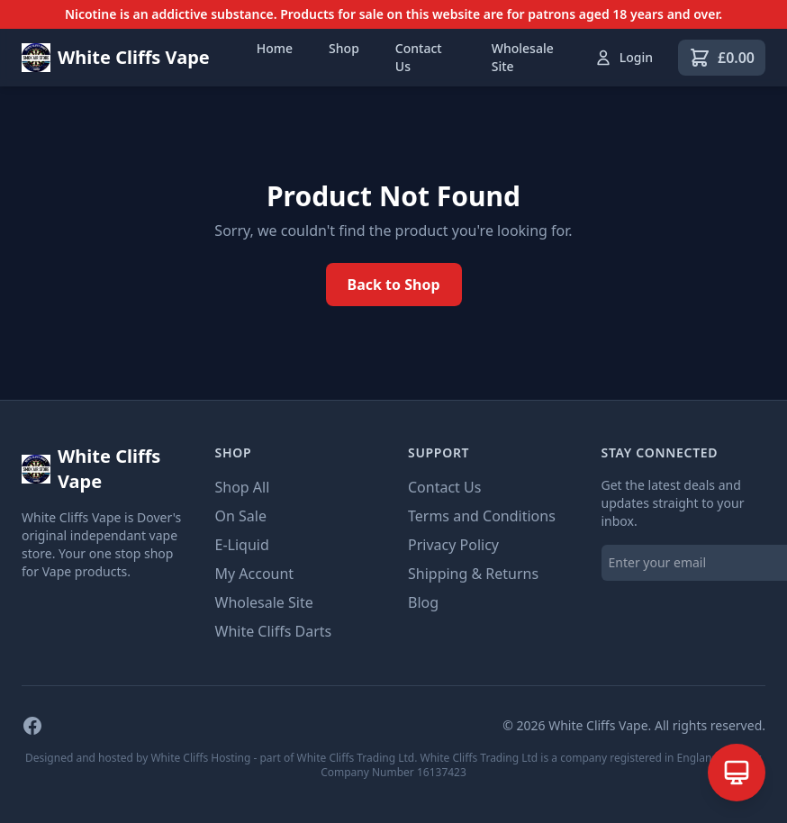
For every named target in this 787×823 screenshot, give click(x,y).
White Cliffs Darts (273, 631)
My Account (254, 573)
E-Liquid (242, 545)
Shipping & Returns (473, 573)
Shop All (242, 487)
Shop (344, 48)
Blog (423, 602)
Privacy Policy (453, 545)
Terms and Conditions (482, 516)
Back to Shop (394, 284)
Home (275, 48)
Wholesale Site (523, 57)
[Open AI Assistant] (736, 772)
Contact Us (418, 57)
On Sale (241, 516)
